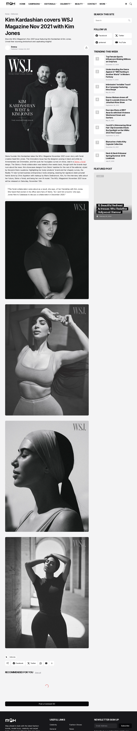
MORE (102, 4)
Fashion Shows (75, 725)
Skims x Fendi (79, 162)
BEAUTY (79, 4)
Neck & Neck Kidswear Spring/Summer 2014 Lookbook (116, 155)
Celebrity (53, 725)
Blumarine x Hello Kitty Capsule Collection (116, 143)
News (71, 729)
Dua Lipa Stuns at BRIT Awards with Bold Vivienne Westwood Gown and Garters (118, 114)
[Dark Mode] (125, 4)
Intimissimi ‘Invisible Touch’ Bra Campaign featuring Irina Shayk (118, 87)
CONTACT (92, 4)
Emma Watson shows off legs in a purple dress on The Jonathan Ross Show (119, 99)
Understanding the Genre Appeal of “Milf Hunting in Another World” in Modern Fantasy (118, 73)
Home (7, 14)
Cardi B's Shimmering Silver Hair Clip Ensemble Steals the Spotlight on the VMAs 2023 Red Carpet (118, 129)
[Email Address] (105, 725)
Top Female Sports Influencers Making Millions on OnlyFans (118, 59)
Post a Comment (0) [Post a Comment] (47, 704)
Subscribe (125, 726)
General (53, 729)
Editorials (14, 14)
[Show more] (51, 663)
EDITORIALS (49, 4)
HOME (22, 4)
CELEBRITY (65, 4)
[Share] (86, 47)
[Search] (130, 4)
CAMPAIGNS (34, 4)
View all (38, 673)
